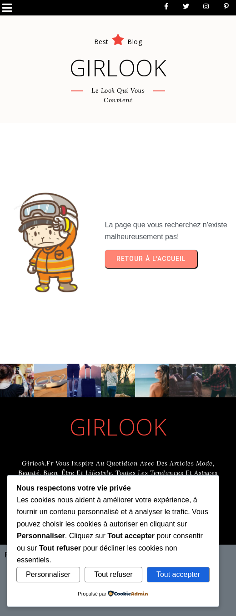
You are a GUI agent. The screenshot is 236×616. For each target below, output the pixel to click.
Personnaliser (48, 574)
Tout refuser (113, 574)
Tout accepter (178, 574)
